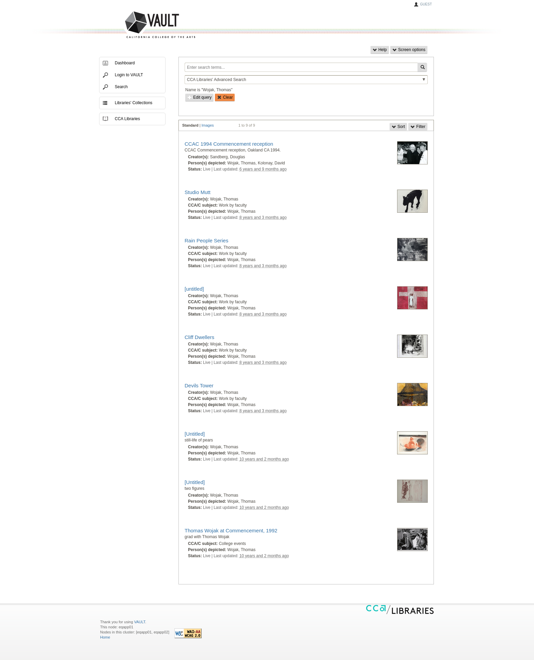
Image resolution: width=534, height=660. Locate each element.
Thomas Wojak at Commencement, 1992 (231, 530)
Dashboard (125, 63)
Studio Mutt (197, 192)
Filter (417, 126)
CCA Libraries (127, 118)
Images (208, 125)
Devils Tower (199, 385)
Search (121, 86)
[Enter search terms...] (301, 67)
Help (380, 49)
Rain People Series (206, 240)
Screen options (408, 49)
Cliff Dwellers (199, 337)
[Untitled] (195, 434)
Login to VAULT (129, 75)
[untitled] (194, 289)
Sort (398, 126)
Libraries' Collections (133, 102)
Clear (225, 97)
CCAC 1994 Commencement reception (229, 144)
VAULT (134, 25)
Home (105, 637)
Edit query (199, 97)
